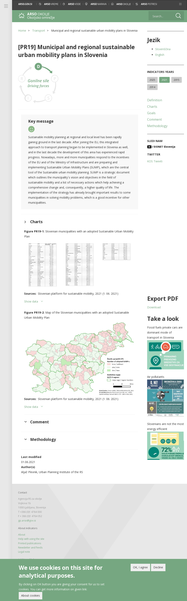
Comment (154, 119)
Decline (158, 567)
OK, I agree (140, 567)
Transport (38, 30)
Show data (31, 301)
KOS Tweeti (154, 161)
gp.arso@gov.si (27, 520)
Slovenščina (162, 49)
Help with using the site (31, 539)
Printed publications (29, 543)
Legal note (24, 551)
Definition (154, 100)
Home (22, 30)
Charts (152, 106)
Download (154, 307)
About (21, 534)
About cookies (30, 595)
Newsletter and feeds (30, 547)
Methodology (157, 126)
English (159, 55)
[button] (180, 4)
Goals (151, 113)
